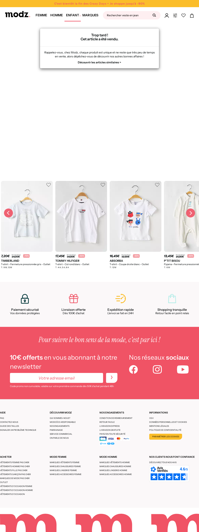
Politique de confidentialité (165, 430)
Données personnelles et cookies (168, 422)
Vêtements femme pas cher (14, 462)
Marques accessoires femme (65, 474)
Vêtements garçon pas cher (15, 474)
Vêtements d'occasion (12, 494)
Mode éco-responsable (63, 422)
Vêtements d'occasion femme (16, 486)
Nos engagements (59, 426)
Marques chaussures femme (65, 466)
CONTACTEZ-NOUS (9, 422)
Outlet (4, 482)
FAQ (2, 418)
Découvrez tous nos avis (163, 462)
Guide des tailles (9, 426)
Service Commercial (61, 434)
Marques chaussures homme (115, 466)
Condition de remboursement (116, 418)
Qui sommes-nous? (60, 418)
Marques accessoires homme (116, 474)
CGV (151, 418)
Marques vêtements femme (64, 462)
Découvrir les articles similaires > (99, 62)
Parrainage (56, 430)
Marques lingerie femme (63, 470)
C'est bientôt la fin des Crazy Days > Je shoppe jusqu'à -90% (99, 3)
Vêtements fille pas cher (13, 470)
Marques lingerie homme (113, 470)
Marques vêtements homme (115, 462)
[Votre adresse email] (56, 378)
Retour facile (107, 422)
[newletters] (111, 378)
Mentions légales (159, 426)
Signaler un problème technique (18, 430)
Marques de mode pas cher (15, 478)
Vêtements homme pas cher (15, 466)
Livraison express (110, 426)
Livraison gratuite (110, 430)
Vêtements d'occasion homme (16, 490)
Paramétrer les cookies (165, 436)
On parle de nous (59, 438)
